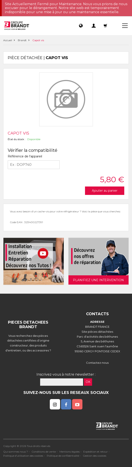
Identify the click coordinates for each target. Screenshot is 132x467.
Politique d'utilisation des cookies (23, 455)
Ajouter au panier (104, 191)
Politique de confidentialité (63, 455)
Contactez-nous (97, 362)
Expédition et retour (95, 451)
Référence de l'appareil (25, 156)
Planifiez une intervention (98, 280)
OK (88, 382)
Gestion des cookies (94, 455)
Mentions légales (69, 451)
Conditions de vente (44, 451)
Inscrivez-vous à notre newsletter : (66, 374)
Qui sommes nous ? (15, 451)
